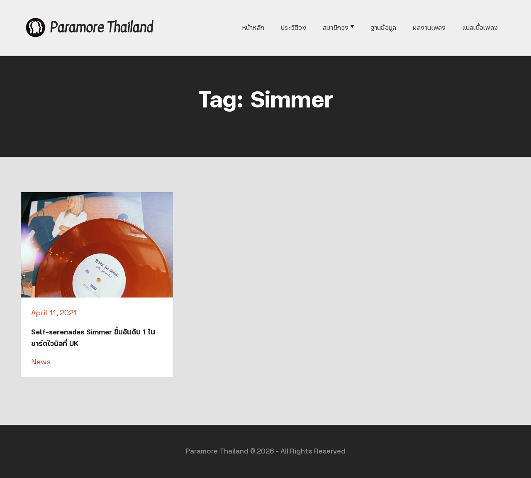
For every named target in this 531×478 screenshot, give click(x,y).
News (41, 361)
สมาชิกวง (336, 28)
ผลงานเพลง (429, 28)
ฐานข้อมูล (383, 28)
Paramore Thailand (101, 27)
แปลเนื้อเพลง (480, 28)
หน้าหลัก (253, 28)
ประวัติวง (293, 28)
